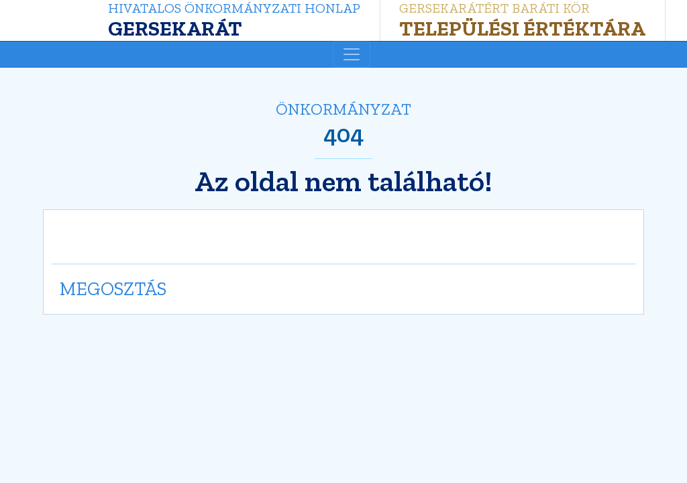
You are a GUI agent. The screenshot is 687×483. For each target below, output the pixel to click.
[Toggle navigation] (351, 54)
